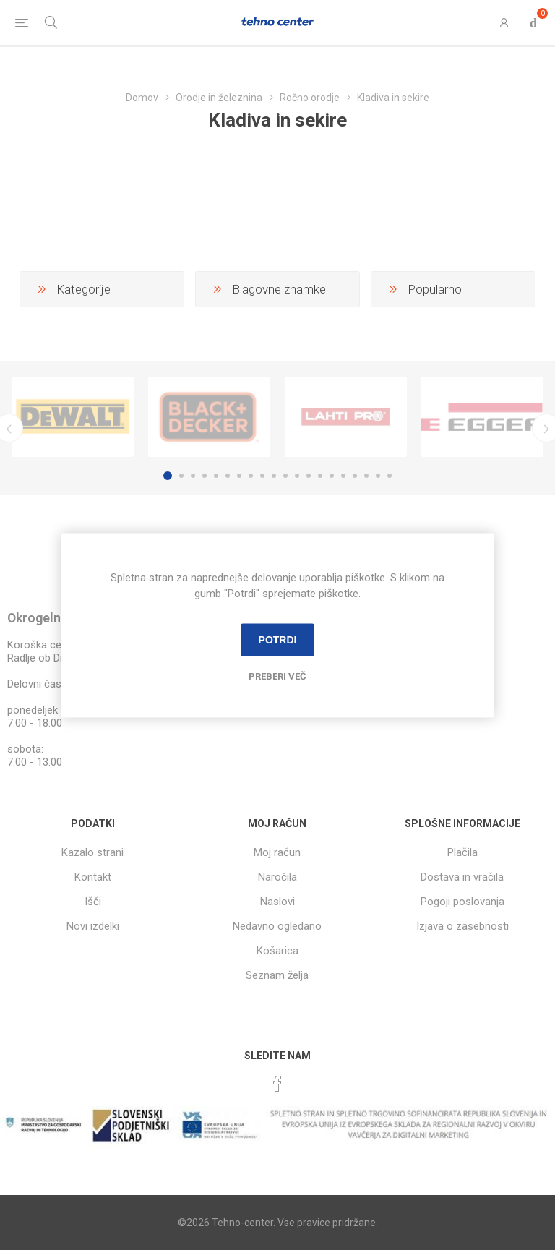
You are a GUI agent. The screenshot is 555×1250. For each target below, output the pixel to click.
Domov (142, 97)
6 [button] (227, 476)
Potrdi (278, 640)
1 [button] (167, 475)
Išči (93, 901)
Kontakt (92, 876)
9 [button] (262, 476)
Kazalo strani (92, 852)
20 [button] (389, 476)
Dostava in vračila (462, 876)
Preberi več (277, 675)
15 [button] (332, 476)
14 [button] (320, 476)
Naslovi (277, 901)
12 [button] (297, 476)
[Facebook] (277, 1083)
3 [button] (193, 476)
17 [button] (355, 476)
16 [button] (343, 476)
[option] (72, 417)
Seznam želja (277, 975)
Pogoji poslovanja (462, 901)
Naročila (277, 876)
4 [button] (204, 476)
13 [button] (308, 476)
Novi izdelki (92, 926)
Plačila (462, 852)
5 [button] (216, 476)
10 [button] (274, 476)
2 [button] (181, 476)
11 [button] (285, 476)
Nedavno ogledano (277, 926)
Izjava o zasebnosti (462, 926)
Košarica (277, 950)
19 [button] (378, 476)
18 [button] (366, 476)
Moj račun (277, 852)
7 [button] (239, 476)
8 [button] (251, 476)
